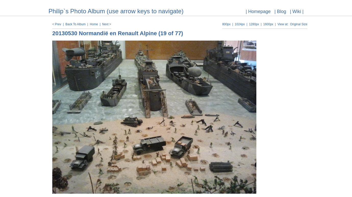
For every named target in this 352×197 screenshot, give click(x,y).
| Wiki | (297, 11)
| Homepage (258, 11)
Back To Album (75, 24)
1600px (268, 24)
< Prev (56, 24)
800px (226, 24)
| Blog (280, 11)
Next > (106, 24)
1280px (254, 24)
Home (94, 24)
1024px (240, 24)
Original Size (298, 24)
